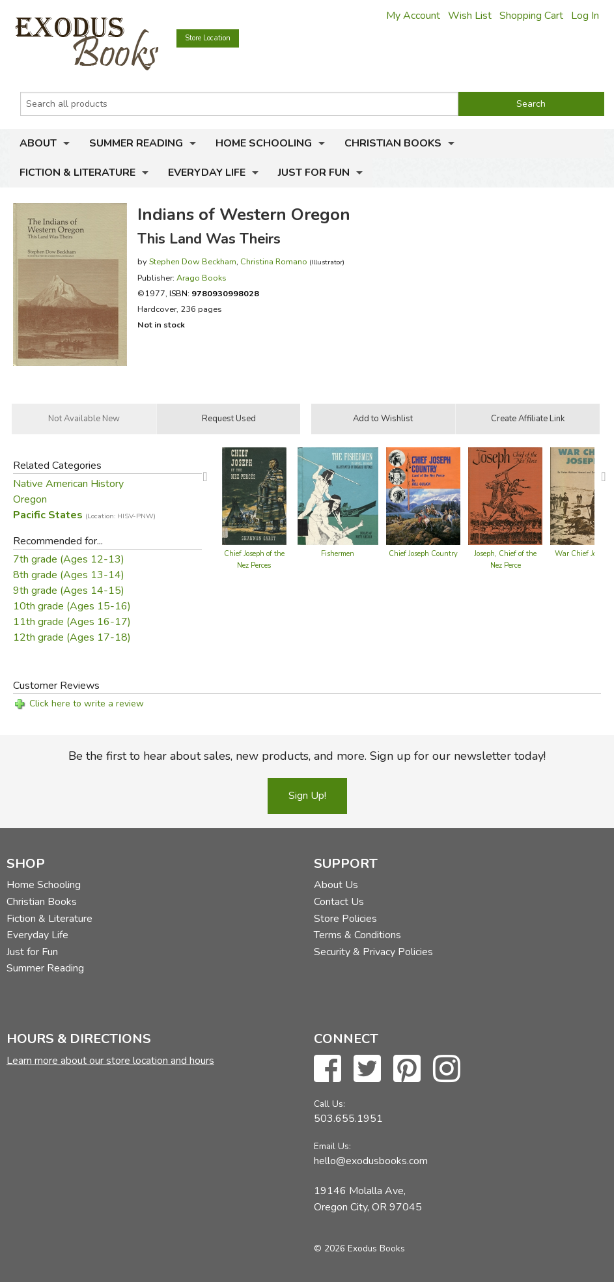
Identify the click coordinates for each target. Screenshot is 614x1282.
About (38, 143)
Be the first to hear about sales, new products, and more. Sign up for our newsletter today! (307, 756)
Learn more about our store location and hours (110, 1060)
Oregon (30, 499)
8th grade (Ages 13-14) (68, 575)
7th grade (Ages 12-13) (68, 559)
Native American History (68, 484)
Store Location (207, 38)
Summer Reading (136, 143)
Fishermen (337, 554)
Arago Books (201, 277)
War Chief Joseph (583, 554)
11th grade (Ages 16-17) (72, 622)
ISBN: (214, 293)
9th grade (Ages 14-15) (68, 590)
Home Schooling (264, 143)
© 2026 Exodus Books (359, 1248)
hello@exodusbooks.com (371, 1161)
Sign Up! (307, 795)
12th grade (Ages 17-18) (72, 637)
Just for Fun (314, 172)
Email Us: (332, 1146)
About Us (336, 885)
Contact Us (339, 902)
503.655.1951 (348, 1118)
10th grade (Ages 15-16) (72, 606)
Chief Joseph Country (423, 554)
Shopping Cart (531, 15)
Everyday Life (206, 172)
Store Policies (345, 919)
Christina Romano (273, 261)
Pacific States (84, 515)
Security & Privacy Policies (373, 952)
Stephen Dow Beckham (192, 261)
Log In (585, 15)
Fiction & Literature (77, 172)
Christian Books (392, 143)
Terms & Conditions (357, 935)
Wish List (470, 15)
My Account (413, 15)
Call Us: (329, 1104)
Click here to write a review (86, 703)
